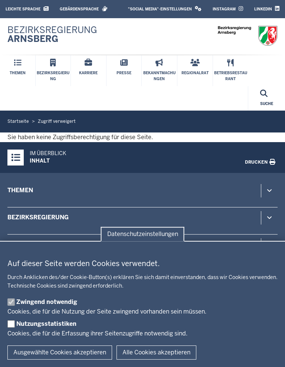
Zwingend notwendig (46, 302)
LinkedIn (266, 9)
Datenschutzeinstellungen (142, 234)
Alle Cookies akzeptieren (156, 352)
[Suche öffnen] (266, 98)
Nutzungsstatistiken (46, 324)
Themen (20, 190)
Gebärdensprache (84, 9)
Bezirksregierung (38, 217)
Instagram (228, 9)
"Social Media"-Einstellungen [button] (165, 9)
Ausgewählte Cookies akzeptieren (59, 352)
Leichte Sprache (27, 9)
